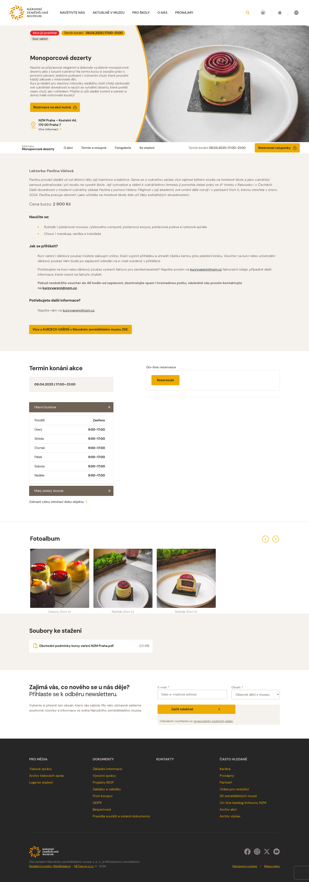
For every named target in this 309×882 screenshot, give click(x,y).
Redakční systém (40, 866)
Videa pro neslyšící (234, 789)
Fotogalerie (123, 148)
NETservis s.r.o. (84, 866)
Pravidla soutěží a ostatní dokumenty (121, 816)
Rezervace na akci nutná (55, 107)
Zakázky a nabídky (107, 789)
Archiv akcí (228, 809)
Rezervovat (165, 380)
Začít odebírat (196, 709)
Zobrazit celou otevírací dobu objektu (58, 502)
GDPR (97, 802)
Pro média (38, 759)
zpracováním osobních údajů (213, 721)
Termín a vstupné (93, 148)
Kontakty (165, 759)
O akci (68, 148)
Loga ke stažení (41, 782)
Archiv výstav (230, 816)
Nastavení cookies (244, 866)
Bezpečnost (102, 809)
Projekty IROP (103, 782)
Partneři (226, 782)
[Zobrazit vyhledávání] (248, 13)
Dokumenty (103, 759)
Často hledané (233, 759)
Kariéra (225, 769)
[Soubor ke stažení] (90, 646)
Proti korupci (102, 796)
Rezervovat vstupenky (277, 148)
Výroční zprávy (104, 775)
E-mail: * (163, 687)
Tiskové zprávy (40, 769)
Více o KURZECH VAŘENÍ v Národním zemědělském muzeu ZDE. (80, 329)
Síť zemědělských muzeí (238, 796)
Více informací (51, 129)
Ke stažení (146, 148)
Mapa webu (272, 866)
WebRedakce (61, 866)
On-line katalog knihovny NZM (243, 802)
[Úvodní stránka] (28, 12)
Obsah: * (237, 687)
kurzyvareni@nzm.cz (206, 269)
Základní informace (107, 769)
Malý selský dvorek (73, 491)
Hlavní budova (73, 407)
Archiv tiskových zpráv (46, 775)
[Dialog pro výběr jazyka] (296, 13)
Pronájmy (227, 775)
